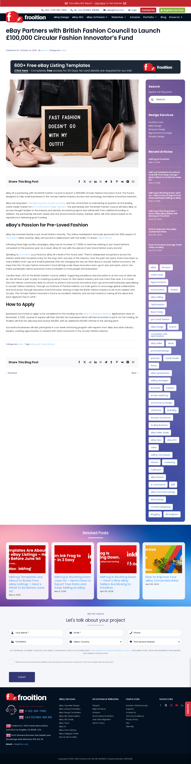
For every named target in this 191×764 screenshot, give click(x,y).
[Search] (152, 99)
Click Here (100, 3)
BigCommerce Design (160, 132)
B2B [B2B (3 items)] (173, 484)
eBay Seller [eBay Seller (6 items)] (156, 343)
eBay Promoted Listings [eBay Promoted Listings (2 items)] (163, 492)
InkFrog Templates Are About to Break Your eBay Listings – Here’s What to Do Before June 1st (165, 176)
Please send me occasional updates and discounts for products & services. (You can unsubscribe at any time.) (64, 662)
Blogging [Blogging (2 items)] (155, 514)
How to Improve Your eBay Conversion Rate (162, 230)
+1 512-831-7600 (35, 711)
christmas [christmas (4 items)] (156, 410)
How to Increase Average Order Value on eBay (165, 246)
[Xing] (127, 182)
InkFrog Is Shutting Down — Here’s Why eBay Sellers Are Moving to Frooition (163, 214)
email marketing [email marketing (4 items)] (159, 395)
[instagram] (171, 705)
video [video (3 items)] (154, 447)
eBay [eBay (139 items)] (153, 267)
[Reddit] (90, 182)
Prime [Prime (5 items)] (154, 365)
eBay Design (155, 125)
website (107, 313)
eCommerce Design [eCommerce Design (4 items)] (161, 402)
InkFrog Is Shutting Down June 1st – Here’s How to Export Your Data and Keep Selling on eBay (165, 195)
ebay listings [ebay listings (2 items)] (157, 499)
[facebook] (160, 705)
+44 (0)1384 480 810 (38, 717)
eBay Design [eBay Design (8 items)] (157, 326)
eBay (64, 50)
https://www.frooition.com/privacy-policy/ (111, 650)
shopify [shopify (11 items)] (174, 289)
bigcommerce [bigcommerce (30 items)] (158, 282)
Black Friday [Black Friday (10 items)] (157, 311)
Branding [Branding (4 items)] (171, 410)
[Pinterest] (117, 182)
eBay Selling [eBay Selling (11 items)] (157, 297)
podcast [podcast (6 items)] (155, 358)
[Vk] (122, 182)
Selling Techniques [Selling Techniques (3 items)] (160, 454)
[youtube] (176, 705)
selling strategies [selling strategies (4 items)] (159, 380)
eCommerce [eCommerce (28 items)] (157, 289)
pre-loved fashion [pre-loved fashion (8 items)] (160, 319)
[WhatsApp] (100, 182)
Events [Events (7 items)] (173, 326)
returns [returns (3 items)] (154, 462)
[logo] (26, 12)
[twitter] (166, 705)
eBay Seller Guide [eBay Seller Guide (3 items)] (160, 432)
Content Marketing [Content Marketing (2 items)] (161, 506)
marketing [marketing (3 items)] (169, 462)
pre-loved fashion (46, 344)
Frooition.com (156, 122)
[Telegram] (106, 182)
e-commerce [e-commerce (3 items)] (158, 484)
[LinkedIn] (95, 182)
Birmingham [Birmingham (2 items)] (172, 514)
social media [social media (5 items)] (172, 358)
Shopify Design (156, 136)
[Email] (133, 182)
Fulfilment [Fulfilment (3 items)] (156, 469)
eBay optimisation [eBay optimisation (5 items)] (160, 373)
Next (134, 372)
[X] (84, 182)
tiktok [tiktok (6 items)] (171, 343)
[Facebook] (79, 182)
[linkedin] (182, 705)
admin (44, 50)
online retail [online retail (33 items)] (157, 274)
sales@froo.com (20, 744)
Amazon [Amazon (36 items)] (166, 267)
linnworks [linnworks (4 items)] (155, 387)
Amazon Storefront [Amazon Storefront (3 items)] (161, 417)
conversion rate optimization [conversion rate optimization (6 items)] (159, 335)
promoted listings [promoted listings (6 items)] (160, 350)
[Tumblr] (111, 182)
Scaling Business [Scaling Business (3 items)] (159, 425)
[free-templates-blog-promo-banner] (95, 61)
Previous (12, 372)
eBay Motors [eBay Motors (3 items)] (157, 477)
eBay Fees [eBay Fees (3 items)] (156, 440)
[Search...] (165, 99)
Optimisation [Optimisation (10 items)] (157, 304)
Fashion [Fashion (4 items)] (170, 387)
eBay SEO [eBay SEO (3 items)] (172, 440)
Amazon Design (157, 129)
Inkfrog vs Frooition (159, 159)
